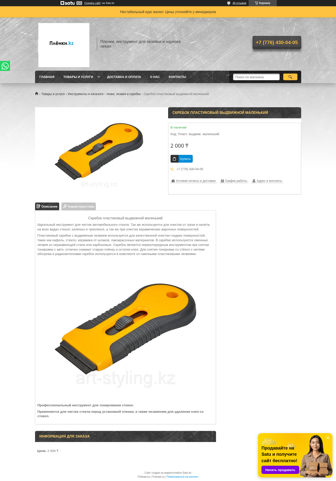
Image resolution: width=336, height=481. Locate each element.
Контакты (177, 77)
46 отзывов (239, 3)
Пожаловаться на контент (182, 476)
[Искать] (290, 77)
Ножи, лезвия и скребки (123, 94)
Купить (185, 159)
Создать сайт (92, 3)
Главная (47, 77)
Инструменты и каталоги (85, 94)
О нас (155, 77)
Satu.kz (187, 472)
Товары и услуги (78, 77)
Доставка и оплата (124, 77)
